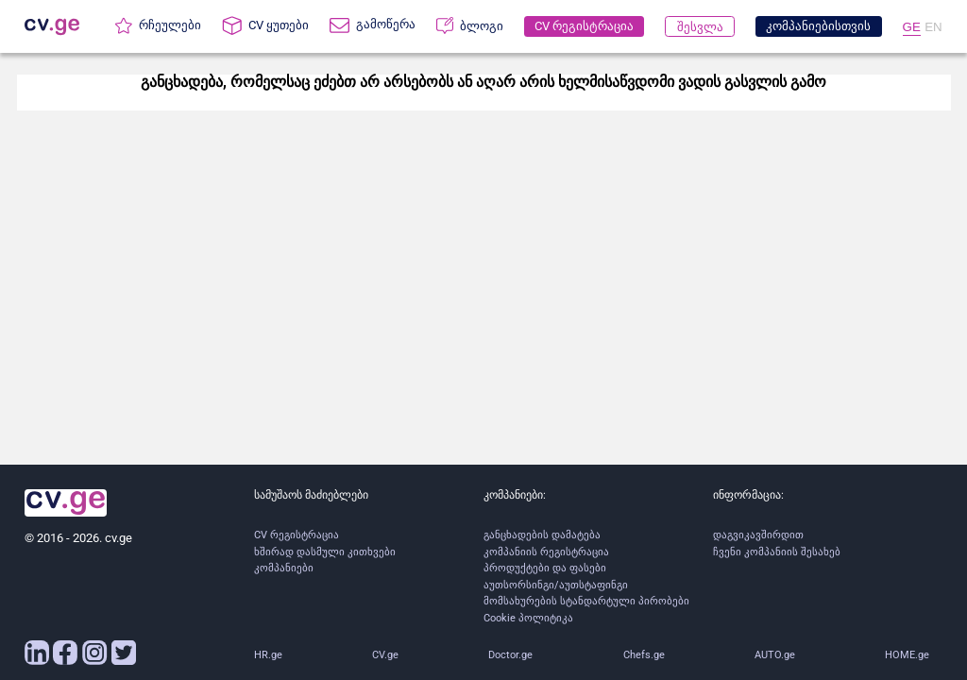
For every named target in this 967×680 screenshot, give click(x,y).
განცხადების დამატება (542, 535)
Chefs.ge (644, 655)
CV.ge (385, 655)
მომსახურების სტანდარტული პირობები (586, 601)
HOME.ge (907, 655)
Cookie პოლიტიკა (528, 618)
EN (933, 27)
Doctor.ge (510, 655)
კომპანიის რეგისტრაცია (546, 552)
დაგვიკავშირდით (758, 535)
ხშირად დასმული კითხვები (325, 552)
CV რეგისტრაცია (296, 535)
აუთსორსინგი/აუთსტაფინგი (556, 585)
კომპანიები (284, 568)
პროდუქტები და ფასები (545, 568)
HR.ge (268, 655)
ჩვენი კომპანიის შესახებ (776, 552)
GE (912, 27)
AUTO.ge (775, 655)
